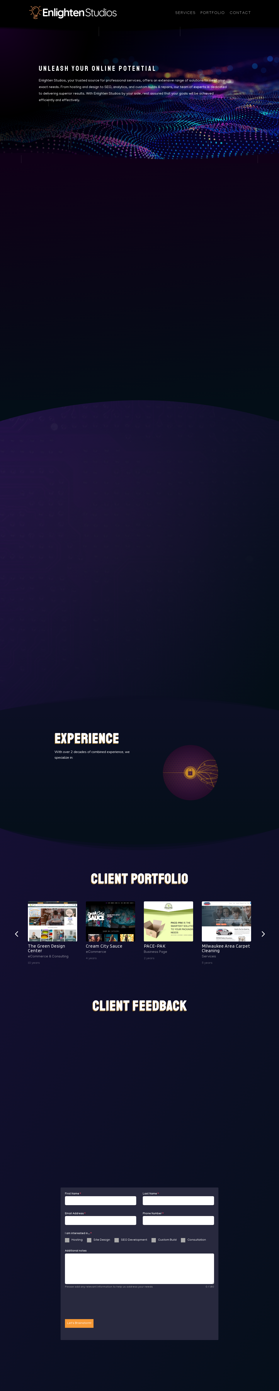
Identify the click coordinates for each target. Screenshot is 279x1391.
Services (185, 13)
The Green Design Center (46, 948)
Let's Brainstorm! (79, 1323)
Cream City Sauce (104, 946)
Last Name (151, 1194)
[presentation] (98, 1304)
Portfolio (213, 13)
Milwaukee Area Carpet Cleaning (226, 948)
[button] (16, 933)
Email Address (75, 1213)
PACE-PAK (155, 946)
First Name (73, 1194)
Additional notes (76, 1251)
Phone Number (153, 1213)
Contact (240, 13)
